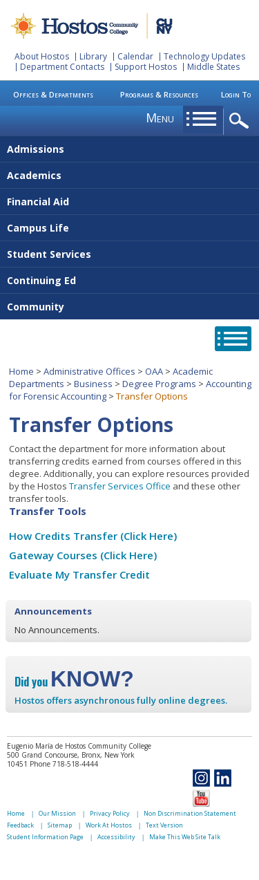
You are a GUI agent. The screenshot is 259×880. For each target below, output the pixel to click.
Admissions (35, 149)
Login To (236, 94)
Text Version (164, 825)
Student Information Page (45, 836)
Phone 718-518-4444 (64, 764)
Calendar (135, 56)
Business (93, 383)
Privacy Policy (110, 813)
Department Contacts (62, 67)
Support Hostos (146, 67)
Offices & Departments (53, 94)
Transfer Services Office (120, 486)
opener (241, 121)
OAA (154, 371)
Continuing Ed (41, 280)
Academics (34, 175)
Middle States (213, 67)
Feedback (20, 825)
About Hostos (42, 56)
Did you (74, 681)
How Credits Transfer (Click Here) (93, 536)
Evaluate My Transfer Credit (79, 574)
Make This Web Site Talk (184, 836)
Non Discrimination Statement (190, 813)
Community (35, 306)
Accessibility (116, 836)
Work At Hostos (109, 825)
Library (93, 56)
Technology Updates (204, 56)
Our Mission (57, 813)
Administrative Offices (89, 371)
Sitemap (60, 825)
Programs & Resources (159, 94)
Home (21, 371)
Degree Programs (159, 383)
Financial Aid (38, 201)
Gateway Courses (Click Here (81, 555)
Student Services (49, 254)
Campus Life (38, 227)
